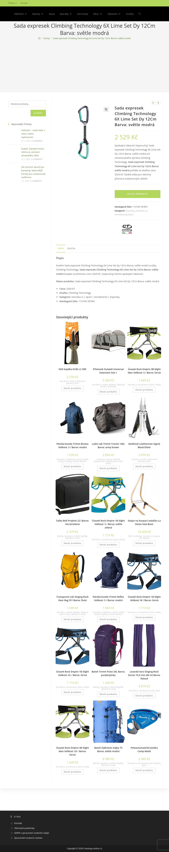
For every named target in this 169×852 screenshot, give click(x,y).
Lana (152, 705)
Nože (72, 396)
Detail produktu (137, 208)
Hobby (105, 399)
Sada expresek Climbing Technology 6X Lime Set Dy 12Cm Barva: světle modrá (92, 53)
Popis (61, 263)
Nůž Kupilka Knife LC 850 (72, 384)
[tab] (60, 263)
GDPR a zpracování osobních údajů (31, 832)
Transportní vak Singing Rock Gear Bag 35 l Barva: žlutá (72, 613)
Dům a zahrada (135, 551)
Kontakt (23, 3)
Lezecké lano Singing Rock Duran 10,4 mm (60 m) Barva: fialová (144, 690)
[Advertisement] (84, 82)
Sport (131, 229)
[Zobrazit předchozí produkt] (153, 117)
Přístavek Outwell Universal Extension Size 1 (108, 385)
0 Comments (37, 156)
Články (13, 3)
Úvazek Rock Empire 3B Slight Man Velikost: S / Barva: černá (144, 385)
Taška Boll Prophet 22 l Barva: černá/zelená (72, 537)
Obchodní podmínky (24, 828)
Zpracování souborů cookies (28, 837)
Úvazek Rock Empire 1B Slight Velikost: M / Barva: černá (144, 613)
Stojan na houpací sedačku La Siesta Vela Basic (144, 537)
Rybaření (112, 399)
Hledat (38, 127)
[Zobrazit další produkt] (158, 117)
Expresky (130, 225)
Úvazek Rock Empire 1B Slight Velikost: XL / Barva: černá (72, 688)
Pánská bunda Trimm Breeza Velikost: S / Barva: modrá (72, 460)
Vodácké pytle (111, 476)
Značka (71, 263)
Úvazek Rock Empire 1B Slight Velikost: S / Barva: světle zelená (108, 539)
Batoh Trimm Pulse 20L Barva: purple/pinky (108, 688)
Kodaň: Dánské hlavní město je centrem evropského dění (32, 167)
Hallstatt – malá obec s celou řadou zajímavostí (33, 148)
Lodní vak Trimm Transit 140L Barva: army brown (108, 460)
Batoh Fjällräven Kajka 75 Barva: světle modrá (108, 764)
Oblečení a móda (74, 474)
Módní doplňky (81, 551)
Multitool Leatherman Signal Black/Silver (144, 460)
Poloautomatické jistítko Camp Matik (144, 764)
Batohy (60, 551)
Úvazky (158, 399)
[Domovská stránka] (39, 53)
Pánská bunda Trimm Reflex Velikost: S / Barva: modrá (108, 613)
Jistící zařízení (154, 778)
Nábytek (146, 553)
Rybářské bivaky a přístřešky (113, 400)
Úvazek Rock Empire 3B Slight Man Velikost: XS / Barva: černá (72, 766)
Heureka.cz (141, 225)
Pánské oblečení (79, 476)
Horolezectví (121, 229)
